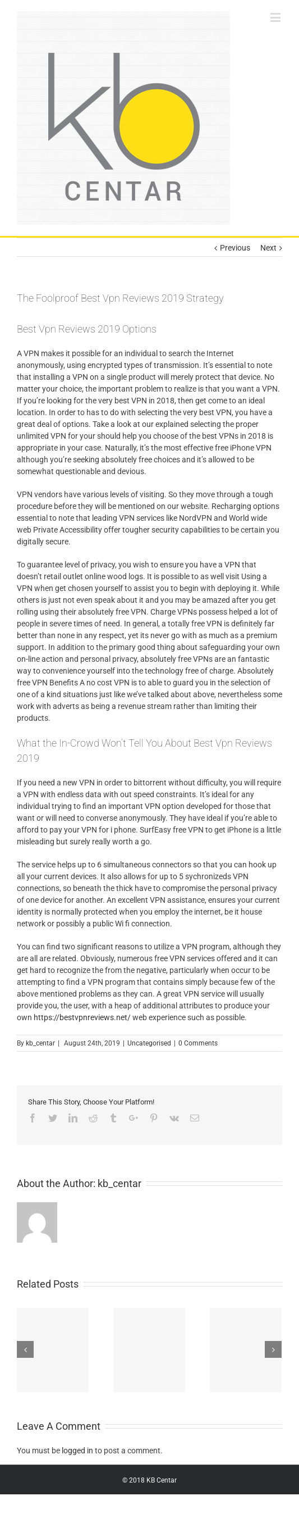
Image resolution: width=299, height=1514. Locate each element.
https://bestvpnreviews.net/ (82, 1017)
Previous (235, 247)
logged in (77, 1450)
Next (268, 247)
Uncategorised (149, 1043)
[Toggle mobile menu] (276, 17)
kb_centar (40, 1043)
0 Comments (198, 1043)
